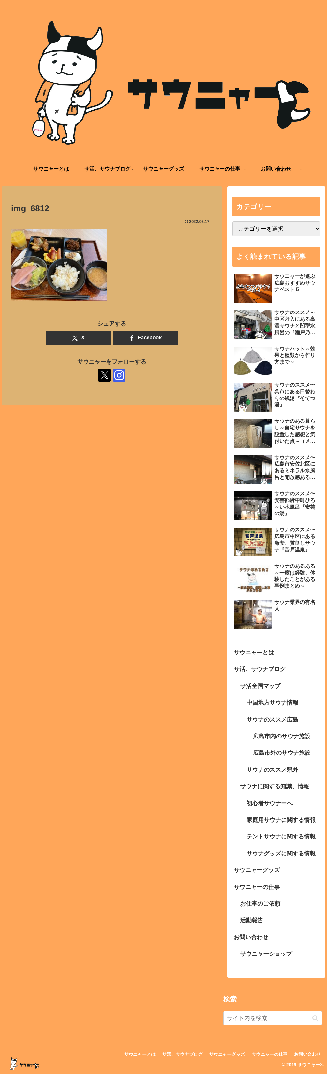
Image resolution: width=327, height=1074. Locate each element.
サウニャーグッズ (257, 870)
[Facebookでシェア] (145, 338)
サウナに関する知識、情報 (274, 786)
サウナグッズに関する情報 (281, 853)
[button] (315, 1018)
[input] (272, 1018)
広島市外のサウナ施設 (281, 753)
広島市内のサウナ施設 (281, 736)
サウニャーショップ (266, 954)
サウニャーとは (254, 652)
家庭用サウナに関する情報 (281, 820)
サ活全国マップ (260, 686)
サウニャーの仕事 (257, 887)
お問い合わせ (251, 937)
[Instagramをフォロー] (119, 375)
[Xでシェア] (78, 338)
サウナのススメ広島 (272, 719)
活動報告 (251, 920)
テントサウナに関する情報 (281, 836)
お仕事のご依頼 (260, 903)
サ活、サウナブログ (259, 669)
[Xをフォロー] (104, 375)
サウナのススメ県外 (272, 770)
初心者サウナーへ (270, 803)
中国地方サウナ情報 (272, 702)
